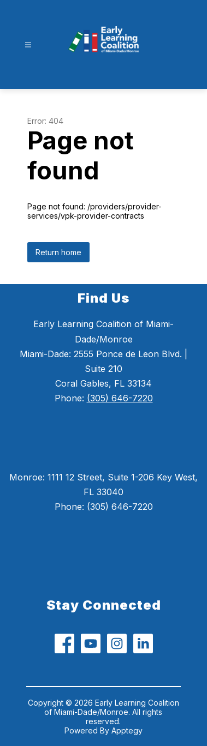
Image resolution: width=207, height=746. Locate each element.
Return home (58, 252)
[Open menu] (28, 45)
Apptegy (127, 730)
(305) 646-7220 (120, 398)
